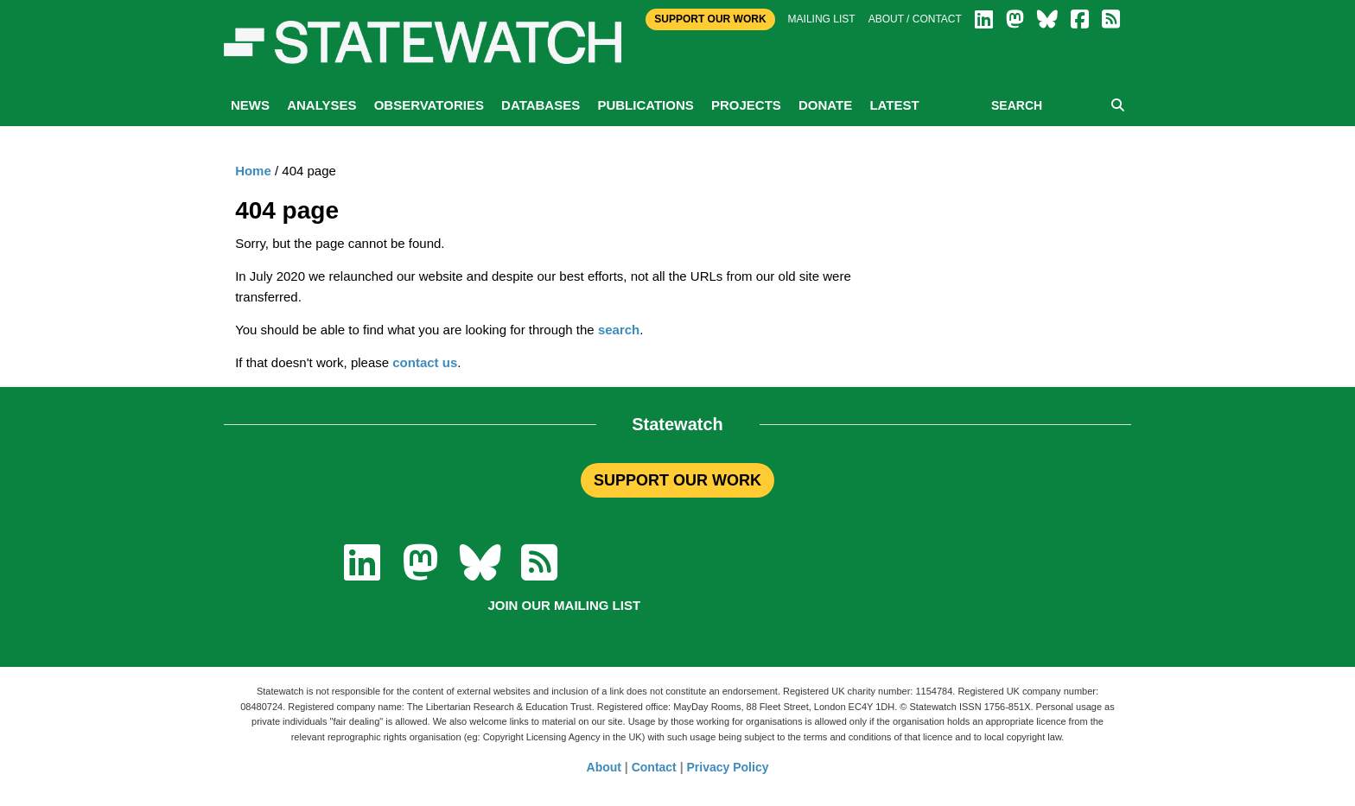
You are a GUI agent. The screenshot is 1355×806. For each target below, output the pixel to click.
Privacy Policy (728, 767)
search (618, 329)
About (604, 767)
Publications (645, 105)
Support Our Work (710, 19)
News (250, 105)
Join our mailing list (563, 605)
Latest (894, 105)
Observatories (429, 105)
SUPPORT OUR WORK (677, 480)
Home (253, 170)
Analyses (321, 105)
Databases (540, 105)
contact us (424, 362)
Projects (746, 105)
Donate (825, 105)
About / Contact (915, 19)
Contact (654, 767)
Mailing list (822, 19)
